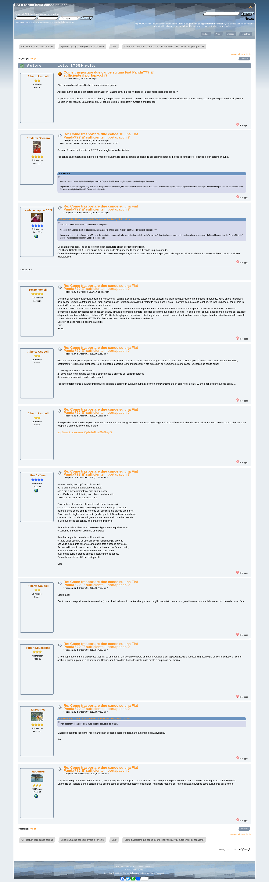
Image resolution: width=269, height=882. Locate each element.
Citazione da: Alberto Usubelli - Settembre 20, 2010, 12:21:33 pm (95, 219)
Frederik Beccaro (38, 138)
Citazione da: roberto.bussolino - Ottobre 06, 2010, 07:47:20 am (94, 718)
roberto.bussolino (38, 647)
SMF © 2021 (131, 867)
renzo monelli (38, 289)
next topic (246, 54)
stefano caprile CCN (38, 210)
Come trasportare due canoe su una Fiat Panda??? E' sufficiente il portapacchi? (108, 73)
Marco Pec (38, 709)
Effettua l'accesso (34, 14)
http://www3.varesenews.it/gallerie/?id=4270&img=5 (84, 432)
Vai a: (221, 850)
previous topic (234, 54)
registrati (55, 14)
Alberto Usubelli (38, 76)
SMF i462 (120, 867)
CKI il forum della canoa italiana (41, 5)
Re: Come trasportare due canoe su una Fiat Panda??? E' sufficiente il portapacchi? (100, 135)
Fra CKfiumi (38, 475)
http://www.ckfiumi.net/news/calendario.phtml (156, 24)
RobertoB (38, 771)
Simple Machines (145, 867)
